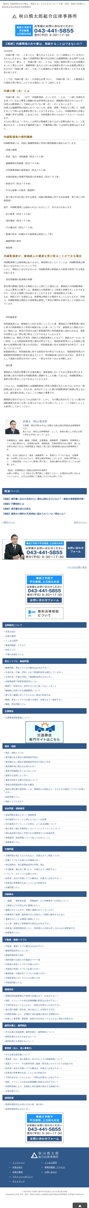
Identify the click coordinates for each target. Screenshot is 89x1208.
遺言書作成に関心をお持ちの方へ (20, 766)
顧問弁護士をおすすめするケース (20, 1036)
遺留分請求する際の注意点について (21, 780)
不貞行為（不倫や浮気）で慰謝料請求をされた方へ (28, 677)
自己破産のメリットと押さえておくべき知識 (25, 819)
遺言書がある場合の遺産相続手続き (21, 757)
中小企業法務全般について (17, 1054)
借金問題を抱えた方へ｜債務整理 (20, 815)
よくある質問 (11, 640)
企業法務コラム (12, 1091)
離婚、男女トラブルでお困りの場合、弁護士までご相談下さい (34, 699)
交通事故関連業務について (17, 717)
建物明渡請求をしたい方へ (17, 950)
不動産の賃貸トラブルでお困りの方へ (22, 964)
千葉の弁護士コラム (14, 654)
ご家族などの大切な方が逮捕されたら (22, 905)
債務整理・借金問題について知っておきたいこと (27, 838)
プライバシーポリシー (22, 1177)
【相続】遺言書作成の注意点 (16, 509)
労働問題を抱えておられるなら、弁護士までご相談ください (33, 855)
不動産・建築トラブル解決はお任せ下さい (24, 946)
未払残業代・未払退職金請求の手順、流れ (24, 864)
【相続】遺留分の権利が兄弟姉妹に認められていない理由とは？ (34, 513)
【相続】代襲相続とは (13, 504)
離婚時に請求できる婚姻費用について (22, 690)
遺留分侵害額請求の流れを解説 (19, 784)
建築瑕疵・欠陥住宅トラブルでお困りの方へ (25, 973)
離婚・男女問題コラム (15, 704)
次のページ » (80, 522)
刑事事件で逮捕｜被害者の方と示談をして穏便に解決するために (35, 914)
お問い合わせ (51, 1172)
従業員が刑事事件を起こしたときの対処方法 (25, 883)
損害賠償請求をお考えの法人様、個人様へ (24, 1104)
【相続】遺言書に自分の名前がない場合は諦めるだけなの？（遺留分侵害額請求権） (43, 499)
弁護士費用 (10, 636)
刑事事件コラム (12, 932)
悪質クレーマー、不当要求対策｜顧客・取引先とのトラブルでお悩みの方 (39, 1063)
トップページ (18, 1162)
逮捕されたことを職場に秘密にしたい (22, 919)
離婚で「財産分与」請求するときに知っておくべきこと (31, 686)
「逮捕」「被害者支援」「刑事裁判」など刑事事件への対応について (37, 901)
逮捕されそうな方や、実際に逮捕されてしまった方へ (30, 910)
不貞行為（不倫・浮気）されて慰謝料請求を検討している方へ (34, 672)
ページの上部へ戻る (77, 567)
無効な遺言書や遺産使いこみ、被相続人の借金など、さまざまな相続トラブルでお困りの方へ (45, 790)
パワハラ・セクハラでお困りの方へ (21, 874)
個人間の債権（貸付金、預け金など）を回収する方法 (30, 1009)
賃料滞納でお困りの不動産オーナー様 (22, 960)
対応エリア (10, 650)
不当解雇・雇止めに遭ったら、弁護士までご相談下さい (31, 869)
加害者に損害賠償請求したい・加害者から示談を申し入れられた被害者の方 (40, 928)
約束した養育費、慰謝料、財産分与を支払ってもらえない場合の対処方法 (39, 1018)
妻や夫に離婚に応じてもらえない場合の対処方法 (27, 695)
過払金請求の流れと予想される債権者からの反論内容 (30, 833)
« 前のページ (8, 522)
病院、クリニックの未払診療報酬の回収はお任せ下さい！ (32, 1000)
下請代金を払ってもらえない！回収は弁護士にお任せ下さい (33, 1005)
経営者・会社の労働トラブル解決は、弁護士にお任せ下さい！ (34, 878)
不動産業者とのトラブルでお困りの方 (22, 978)
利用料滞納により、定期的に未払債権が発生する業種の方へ (33, 1014)
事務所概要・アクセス (15, 645)
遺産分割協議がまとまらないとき (20, 771)
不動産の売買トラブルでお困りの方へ (22, 969)
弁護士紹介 (10, 631)
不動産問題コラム (13, 982)
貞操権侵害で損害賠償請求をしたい (21, 681)
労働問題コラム (12, 887)
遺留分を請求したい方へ (16, 775)
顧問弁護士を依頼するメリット (19, 1041)
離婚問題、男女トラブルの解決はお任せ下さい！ (27, 668)
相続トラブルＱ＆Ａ (14, 801)
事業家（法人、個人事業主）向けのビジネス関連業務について (34, 1059)
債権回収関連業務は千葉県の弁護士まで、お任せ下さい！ (32, 996)
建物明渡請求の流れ (14, 955)
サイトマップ (18, 1181)
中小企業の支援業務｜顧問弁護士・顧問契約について (30, 1032)
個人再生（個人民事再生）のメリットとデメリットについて (33, 828)
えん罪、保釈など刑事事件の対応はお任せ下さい (27, 923)
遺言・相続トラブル (14, 753)
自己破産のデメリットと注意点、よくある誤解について (31, 824)
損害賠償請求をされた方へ (17, 1109)
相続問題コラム (12, 797)
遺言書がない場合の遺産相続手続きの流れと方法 (27, 762)
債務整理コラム (12, 842)
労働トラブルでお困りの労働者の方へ (22, 860)
